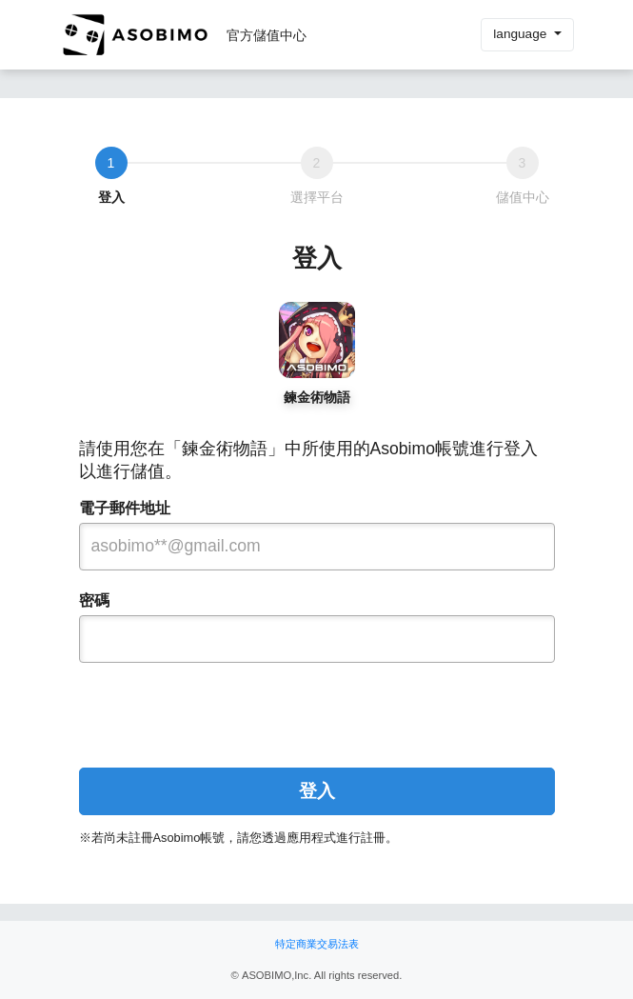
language (521, 34)
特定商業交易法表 (317, 943)
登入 (317, 791)
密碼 (94, 600)
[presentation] (317, 707)
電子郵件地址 (124, 508)
